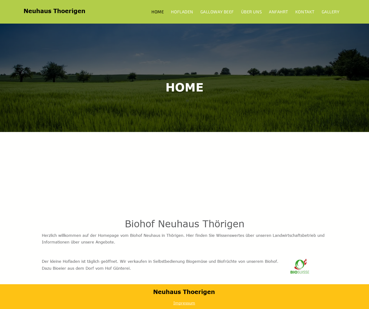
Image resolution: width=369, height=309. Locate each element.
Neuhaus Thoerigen (54, 10)
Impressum (184, 303)
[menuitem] (157, 11)
